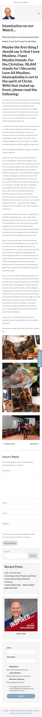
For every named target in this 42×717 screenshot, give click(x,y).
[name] (21, 661)
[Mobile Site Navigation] (39, 13)
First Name (11, 657)
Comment (6, 470)
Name (5, 503)
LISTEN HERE (21, 634)
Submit (21, 696)
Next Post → (35, 444)
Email (5, 513)
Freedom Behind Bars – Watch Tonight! (19, 585)
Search (7, 551)
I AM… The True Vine (12, 573)
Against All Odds (10, 588)
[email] (21, 651)
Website (5, 524)
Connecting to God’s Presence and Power (20, 576)
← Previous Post (8, 444)
